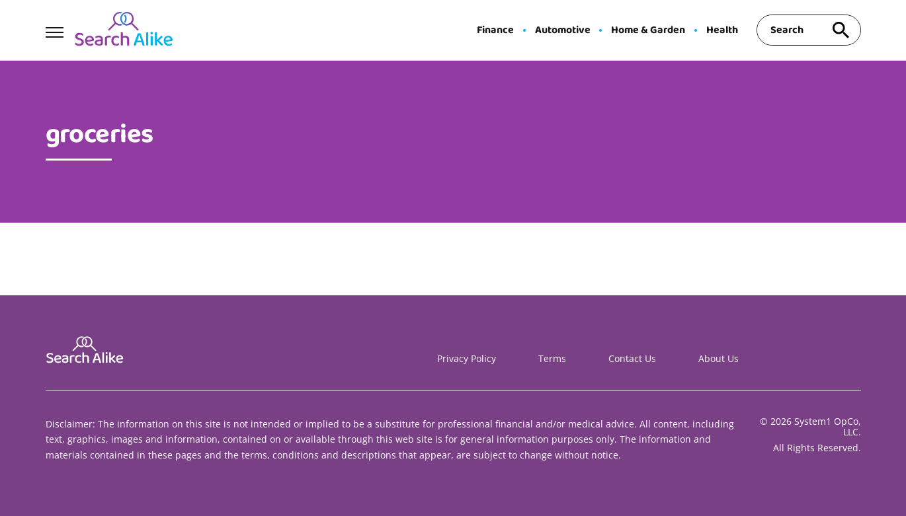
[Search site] (841, 30)
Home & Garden (648, 30)
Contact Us (632, 358)
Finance (495, 30)
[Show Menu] (54, 29)
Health (722, 30)
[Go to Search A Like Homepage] (123, 30)
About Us (718, 358)
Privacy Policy (466, 358)
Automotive (563, 30)
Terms (552, 358)
